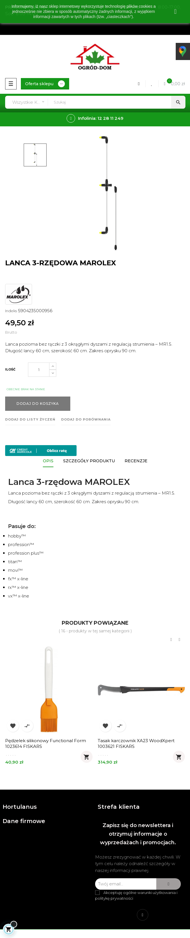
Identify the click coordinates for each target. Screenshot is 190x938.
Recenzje (136, 460)
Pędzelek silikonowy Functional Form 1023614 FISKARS (45, 743)
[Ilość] (38, 370)
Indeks (11, 310)
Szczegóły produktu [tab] (89, 460)
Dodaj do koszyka (38, 403)
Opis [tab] (48, 460)
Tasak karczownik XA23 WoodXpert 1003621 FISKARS (136, 743)
